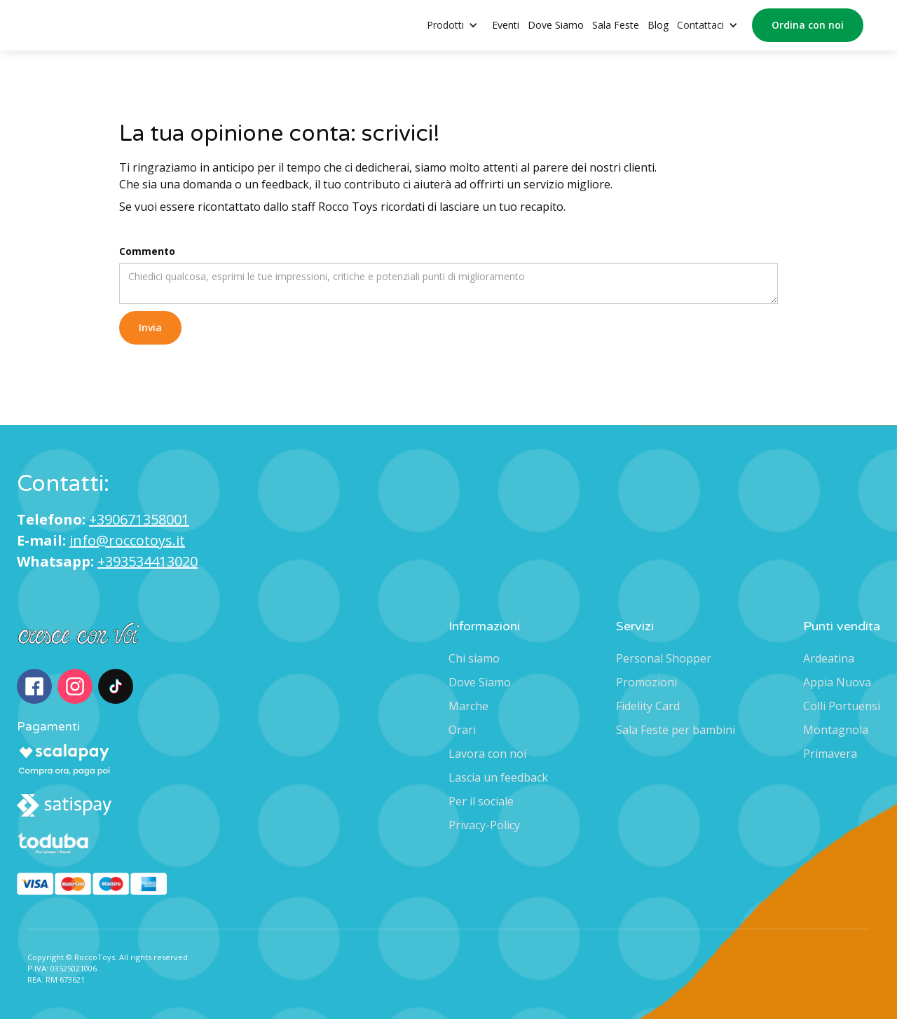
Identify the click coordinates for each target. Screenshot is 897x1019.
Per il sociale (481, 801)
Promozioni (646, 682)
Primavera (830, 753)
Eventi (505, 25)
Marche (468, 706)
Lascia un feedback (498, 777)
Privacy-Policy (484, 825)
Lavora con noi (487, 753)
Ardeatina (828, 658)
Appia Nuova (837, 682)
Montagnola (835, 729)
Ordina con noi (808, 25)
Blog (658, 25)
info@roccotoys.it (127, 540)
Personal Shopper (663, 658)
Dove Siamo (556, 25)
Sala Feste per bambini (675, 729)
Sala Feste (615, 25)
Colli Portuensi (841, 706)
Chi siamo (474, 658)
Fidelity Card (648, 706)
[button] (459, 26)
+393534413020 (147, 561)
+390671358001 (139, 519)
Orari (462, 729)
